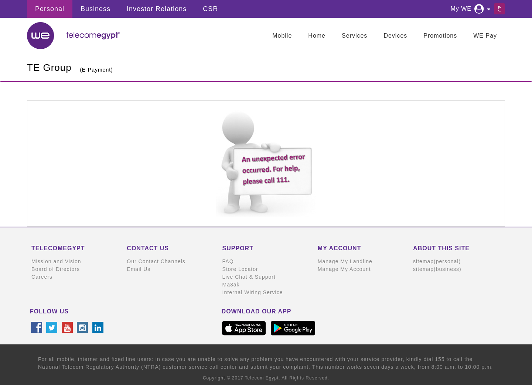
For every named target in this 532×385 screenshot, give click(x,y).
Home (316, 35)
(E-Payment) (96, 70)
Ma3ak (231, 285)
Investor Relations (157, 9)
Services (354, 35)
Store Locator (240, 269)
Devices (395, 35)
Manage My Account (344, 269)
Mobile (282, 35)
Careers (41, 277)
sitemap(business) (437, 269)
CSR (210, 9)
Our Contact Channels (156, 261)
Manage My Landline (345, 261)
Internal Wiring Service (252, 292)
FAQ (228, 261)
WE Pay (485, 35)
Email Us (138, 269)
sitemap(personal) (437, 261)
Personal (49, 9)
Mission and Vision (56, 261)
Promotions (440, 35)
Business (95, 9)
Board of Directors (55, 269)
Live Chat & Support (249, 277)
